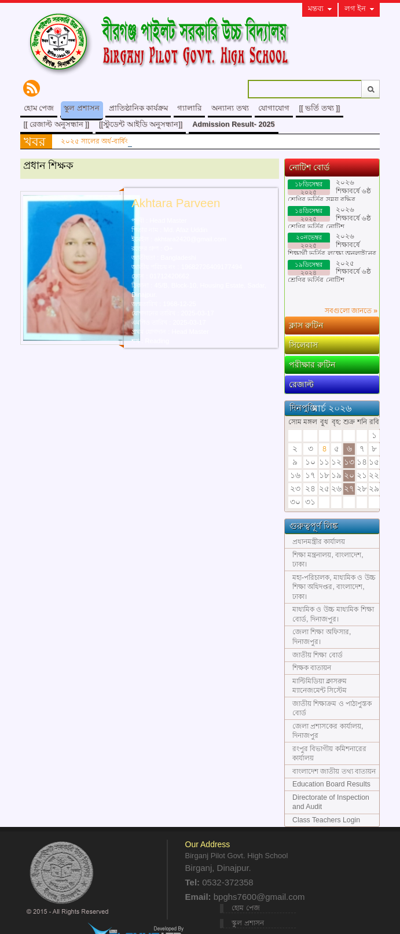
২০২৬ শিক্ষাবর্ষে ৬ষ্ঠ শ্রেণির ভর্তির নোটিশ (329, 216)
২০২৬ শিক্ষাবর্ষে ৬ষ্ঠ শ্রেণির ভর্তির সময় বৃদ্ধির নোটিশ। (329, 189)
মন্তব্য (316, 9)
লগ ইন (355, 9)
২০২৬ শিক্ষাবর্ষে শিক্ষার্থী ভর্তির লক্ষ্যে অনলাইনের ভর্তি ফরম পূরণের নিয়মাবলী (332, 243)
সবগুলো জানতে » (351, 311)
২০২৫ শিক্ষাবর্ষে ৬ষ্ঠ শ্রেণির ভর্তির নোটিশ (329, 270)
